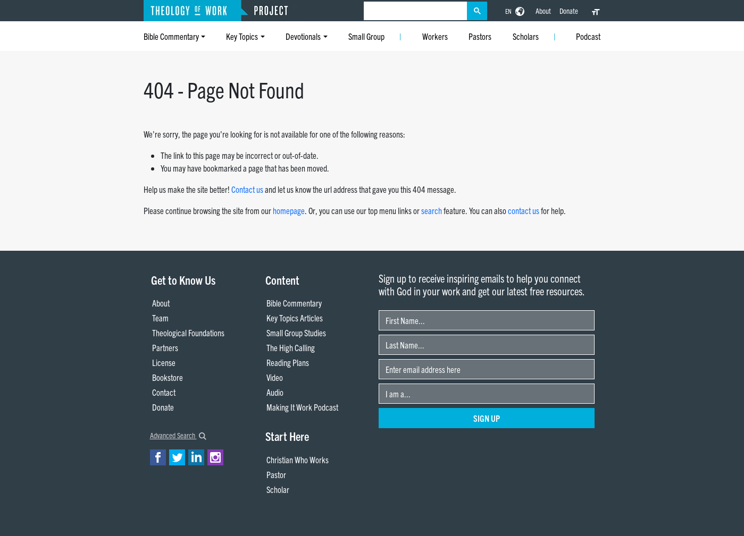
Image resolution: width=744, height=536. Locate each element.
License (163, 362)
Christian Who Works (297, 459)
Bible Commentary (171, 36)
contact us (523, 210)
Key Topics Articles (294, 317)
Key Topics (242, 36)
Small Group (366, 36)
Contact (163, 392)
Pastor (276, 474)
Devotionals (303, 36)
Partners (165, 347)
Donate (568, 10)
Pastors (480, 36)
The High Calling (290, 347)
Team (160, 317)
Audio (274, 392)
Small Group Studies (296, 332)
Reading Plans (287, 362)
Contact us (247, 189)
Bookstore (167, 377)
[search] (415, 11)
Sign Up (486, 418)
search (431, 210)
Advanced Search (178, 435)
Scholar (277, 489)
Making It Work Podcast (302, 407)
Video (274, 377)
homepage (289, 210)
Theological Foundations (188, 332)
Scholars (526, 36)
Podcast (588, 36)
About (543, 10)
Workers (435, 36)
